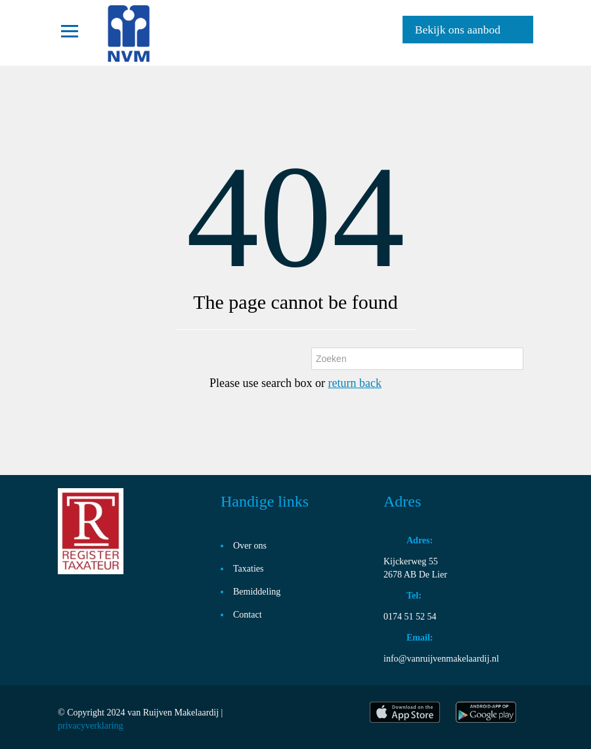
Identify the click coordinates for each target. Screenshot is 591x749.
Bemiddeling (256, 592)
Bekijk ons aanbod (457, 29)
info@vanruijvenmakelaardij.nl (441, 659)
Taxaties (248, 569)
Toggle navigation (69, 31)
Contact (247, 615)
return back (354, 383)
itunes (405, 712)
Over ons (250, 546)
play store (487, 712)
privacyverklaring (90, 726)
